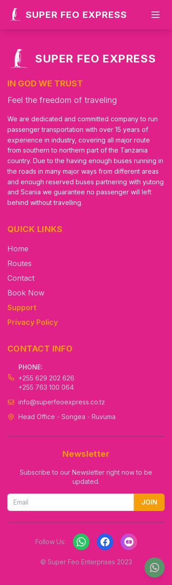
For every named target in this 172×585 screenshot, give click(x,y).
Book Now (25, 292)
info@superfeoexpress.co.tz (61, 402)
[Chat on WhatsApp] (154, 567)
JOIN (149, 502)
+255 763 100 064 (46, 387)
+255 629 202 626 (46, 378)
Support (21, 307)
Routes (19, 263)
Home (17, 248)
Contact (20, 278)
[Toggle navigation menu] (155, 15)
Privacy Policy (32, 322)
